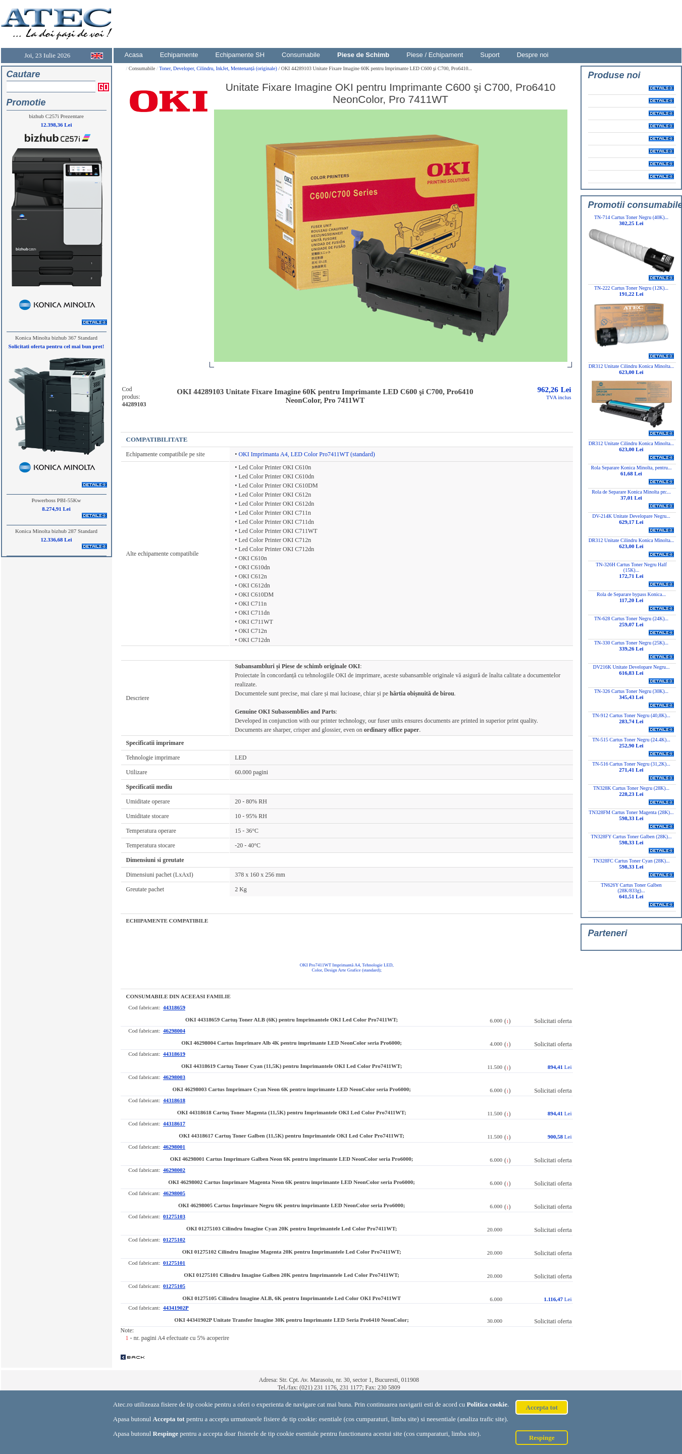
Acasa (134, 55)
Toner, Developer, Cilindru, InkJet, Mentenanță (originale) (218, 68)
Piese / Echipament (434, 55)
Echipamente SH (240, 55)
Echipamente (179, 55)
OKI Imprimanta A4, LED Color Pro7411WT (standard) (306, 454)
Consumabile (301, 55)
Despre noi (533, 55)
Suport (489, 55)
